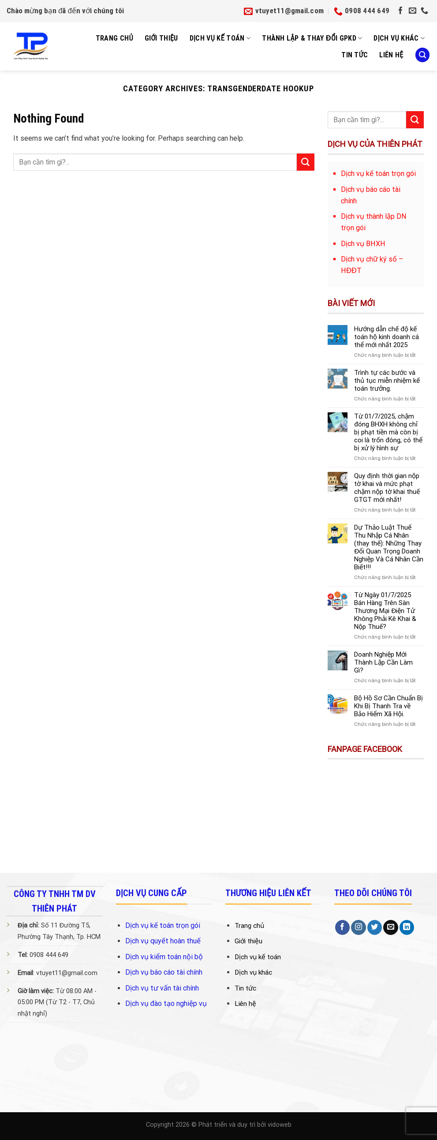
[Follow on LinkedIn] (407, 927)
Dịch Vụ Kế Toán (220, 38)
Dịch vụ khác (399, 38)
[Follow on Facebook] (400, 11)
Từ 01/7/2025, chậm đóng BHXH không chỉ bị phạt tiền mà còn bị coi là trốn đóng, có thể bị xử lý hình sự (388, 432)
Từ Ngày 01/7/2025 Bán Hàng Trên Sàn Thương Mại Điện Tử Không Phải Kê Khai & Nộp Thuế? (385, 611)
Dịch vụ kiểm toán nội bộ (164, 957)
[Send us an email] (412, 11)
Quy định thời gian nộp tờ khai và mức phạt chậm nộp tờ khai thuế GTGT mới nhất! (387, 488)
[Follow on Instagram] (358, 927)
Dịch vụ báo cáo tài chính (163, 972)
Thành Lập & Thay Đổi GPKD (312, 38)
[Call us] (424, 11)
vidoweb (279, 1125)
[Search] (422, 55)
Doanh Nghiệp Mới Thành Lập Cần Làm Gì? (383, 662)
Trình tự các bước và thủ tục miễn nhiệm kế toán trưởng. (387, 380)
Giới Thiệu (161, 38)
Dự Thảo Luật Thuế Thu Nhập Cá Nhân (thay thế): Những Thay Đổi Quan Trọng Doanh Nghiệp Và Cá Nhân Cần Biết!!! (388, 547)
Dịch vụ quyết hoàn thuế (163, 941)
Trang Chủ (114, 38)
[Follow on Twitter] (374, 927)
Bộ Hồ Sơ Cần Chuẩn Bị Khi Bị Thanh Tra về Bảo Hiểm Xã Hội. (388, 706)
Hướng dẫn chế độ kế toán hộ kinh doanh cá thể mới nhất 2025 (386, 337)
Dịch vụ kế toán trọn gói (162, 925)
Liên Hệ (391, 55)
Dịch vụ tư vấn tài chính (162, 988)
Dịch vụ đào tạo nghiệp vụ (166, 1003)
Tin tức (354, 55)
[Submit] (305, 162)
